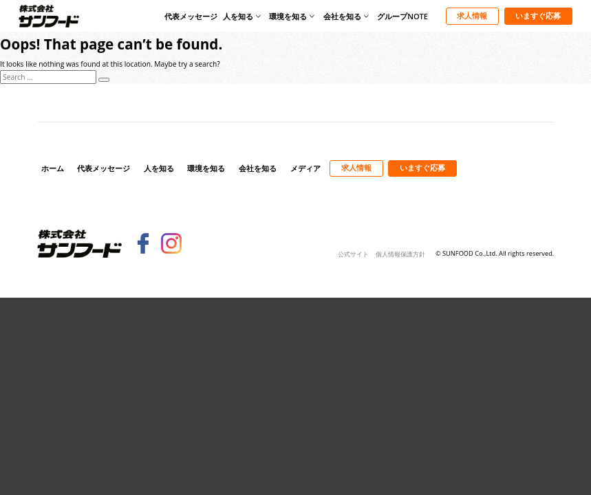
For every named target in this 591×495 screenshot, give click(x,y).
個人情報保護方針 (400, 254)
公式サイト (353, 254)
